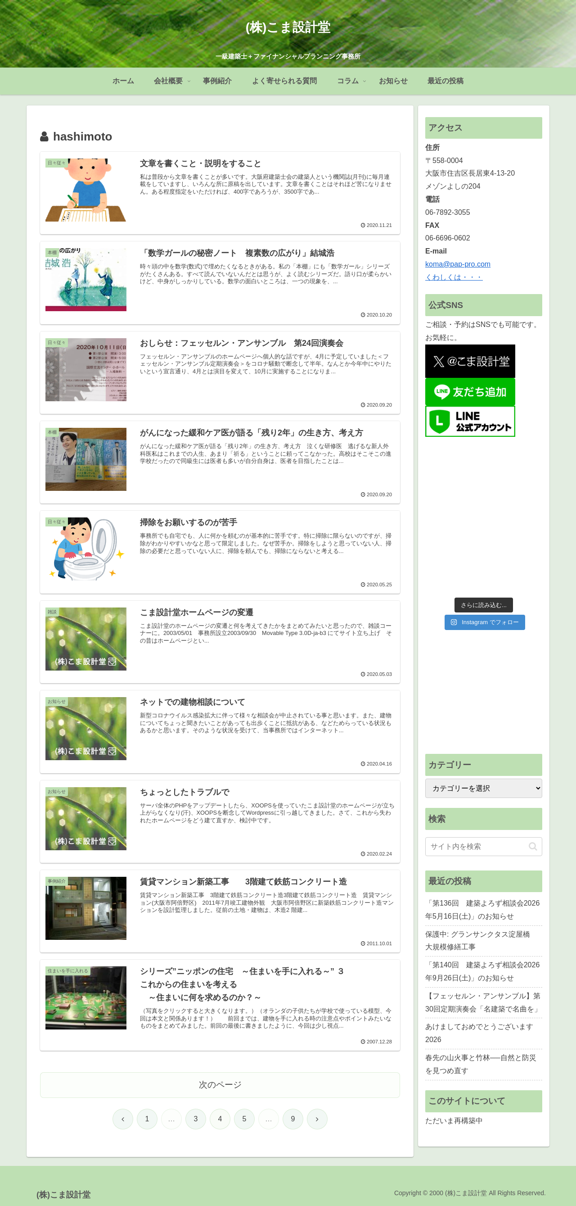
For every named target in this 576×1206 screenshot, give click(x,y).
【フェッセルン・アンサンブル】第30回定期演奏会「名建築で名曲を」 (483, 1002)
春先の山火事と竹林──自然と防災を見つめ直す (480, 1064)
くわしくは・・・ (454, 277)
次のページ (220, 1084)
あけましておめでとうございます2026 (479, 1033)
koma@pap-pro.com (457, 264)
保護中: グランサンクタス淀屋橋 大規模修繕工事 (481, 940)
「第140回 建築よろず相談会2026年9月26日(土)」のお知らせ (482, 971)
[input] (483, 846)
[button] (533, 846)
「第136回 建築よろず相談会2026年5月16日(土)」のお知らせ (482, 909)
